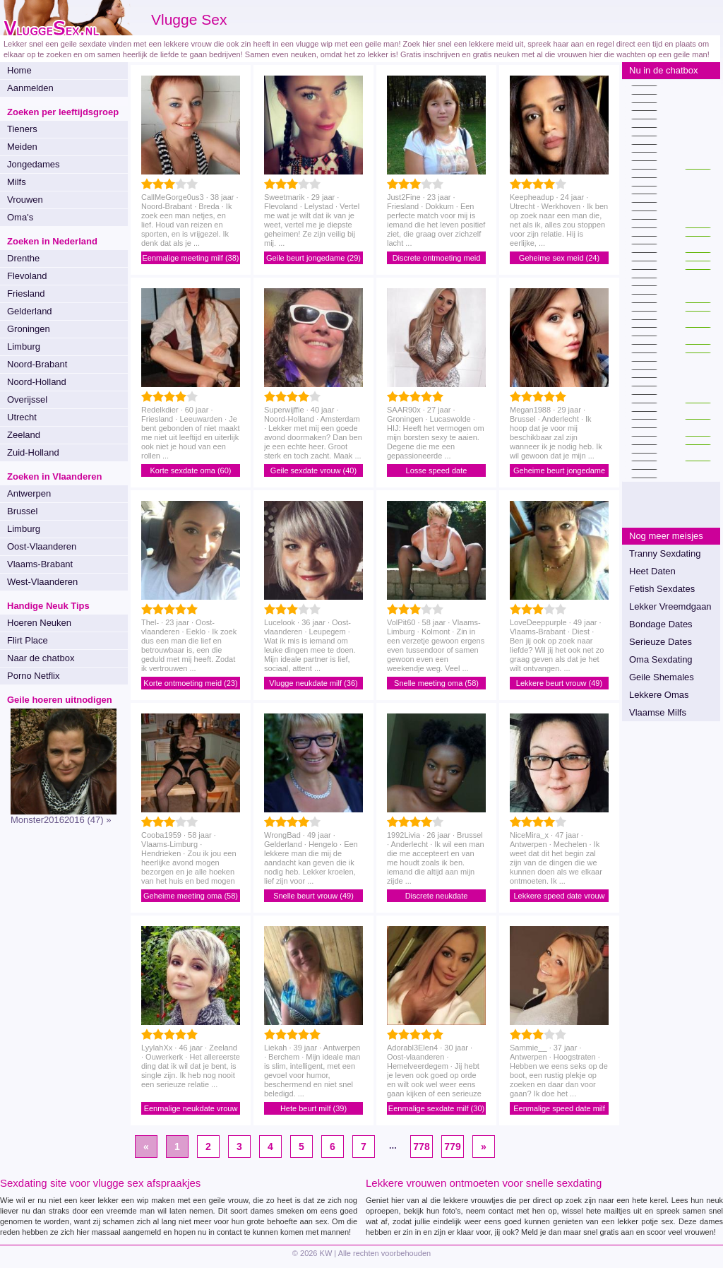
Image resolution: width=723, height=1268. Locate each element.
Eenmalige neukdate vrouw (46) (191, 1109)
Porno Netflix (33, 675)
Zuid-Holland (33, 452)
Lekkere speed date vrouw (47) (558, 896)
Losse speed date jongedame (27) (436, 471)
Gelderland (29, 311)
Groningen (28, 329)
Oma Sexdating (661, 659)
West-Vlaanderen (42, 581)
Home (19, 70)
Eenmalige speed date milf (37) (559, 1109)
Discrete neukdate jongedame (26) (436, 896)
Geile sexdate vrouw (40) (313, 470)
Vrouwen (25, 199)
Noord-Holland (36, 382)
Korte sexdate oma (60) (191, 470)
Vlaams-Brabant (40, 564)
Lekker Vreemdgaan (670, 606)
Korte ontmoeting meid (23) (190, 683)
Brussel (22, 511)
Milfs (16, 182)
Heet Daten (652, 571)
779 (452, 1146)
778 (421, 1146)
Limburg (23, 346)
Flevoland (27, 276)
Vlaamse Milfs (657, 712)
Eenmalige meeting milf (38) (191, 258)
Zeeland (23, 434)
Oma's (20, 217)
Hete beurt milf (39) (313, 1108)
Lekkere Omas (659, 694)
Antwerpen (29, 493)
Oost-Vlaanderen (41, 546)
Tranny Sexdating (664, 553)
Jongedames (33, 164)
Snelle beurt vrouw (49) (313, 895)
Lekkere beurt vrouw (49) (559, 683)
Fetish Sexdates (662, 588)
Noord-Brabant (37, 364)
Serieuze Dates (660, 641)
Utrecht (22, 417)
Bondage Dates (661, 624)
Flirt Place (27, 640)
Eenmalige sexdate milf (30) (436, 1108)
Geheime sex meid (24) (559, 258)
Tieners (22, 129)
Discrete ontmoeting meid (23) (437, 259)
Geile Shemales (661, 677)
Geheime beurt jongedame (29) (559, 471)
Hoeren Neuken (39, 622)
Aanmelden (30, 88)
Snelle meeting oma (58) (436, 683)
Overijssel (27, 399)
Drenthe (23, 258)
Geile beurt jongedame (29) (313, 258)
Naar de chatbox (40, 658)
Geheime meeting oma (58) (190, 895)
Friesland (25, 293)
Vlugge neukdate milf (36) (313, 683)
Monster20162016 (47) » (61, 819)
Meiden (22, 146)
